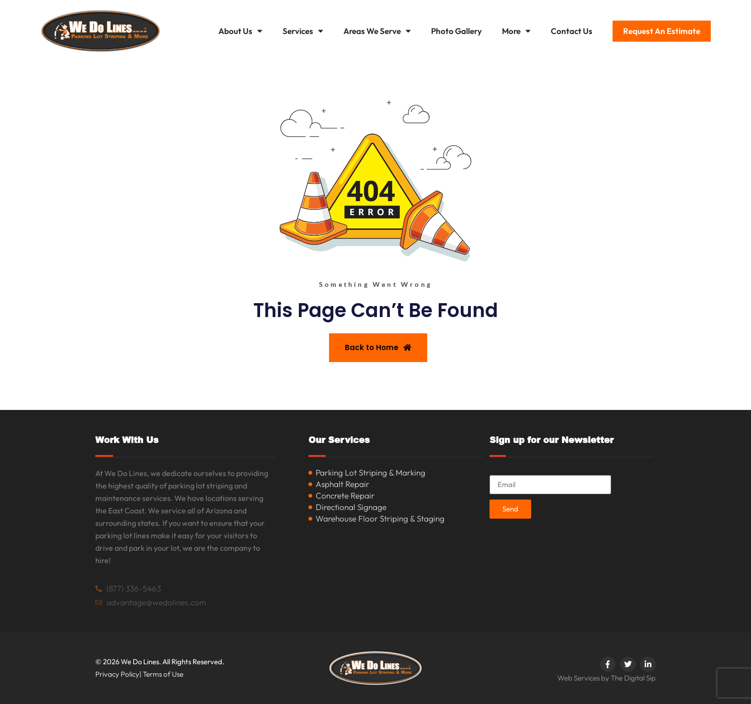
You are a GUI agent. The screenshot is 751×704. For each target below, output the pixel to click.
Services (303, 31)
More (516, 31)
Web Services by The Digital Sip (607, 677)
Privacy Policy (117, 674)
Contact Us (571, 31)
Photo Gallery (456, 31)
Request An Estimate (661, 31)
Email (499, 471)
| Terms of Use (161, 674)
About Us (240, 31)
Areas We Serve (377, 31)
